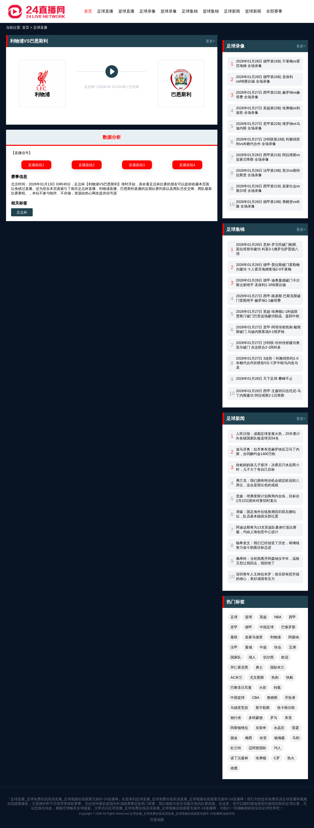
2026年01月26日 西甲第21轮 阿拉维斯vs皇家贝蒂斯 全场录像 (268, 157)
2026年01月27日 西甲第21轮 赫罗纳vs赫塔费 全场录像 (268, 94)
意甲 (234, 627)
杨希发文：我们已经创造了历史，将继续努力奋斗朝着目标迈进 (267, 545)
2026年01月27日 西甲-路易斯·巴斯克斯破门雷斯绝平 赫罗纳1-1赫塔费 (268, 298)
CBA (255, 698)
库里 (288, 718)
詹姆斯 (272, 698)
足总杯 (22, 212)
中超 (263, 647)
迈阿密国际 (257, 748)
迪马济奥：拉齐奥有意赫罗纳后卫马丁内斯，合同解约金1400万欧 (267, 451)
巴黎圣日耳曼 (241, 687)
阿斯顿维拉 (239, 728)
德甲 (248, 627)
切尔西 (268, 657)
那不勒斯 (263, 708)
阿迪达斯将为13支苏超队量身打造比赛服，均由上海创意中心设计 (266, 529)
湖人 (252, 657)
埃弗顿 (261, 758)
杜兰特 (235, 748)
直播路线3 (137, 165)
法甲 (234, 647)
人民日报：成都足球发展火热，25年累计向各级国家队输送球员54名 (268, 436)
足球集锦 (190, 11)
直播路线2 (86, 165)
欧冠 (284, 657)
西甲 (292, 617)
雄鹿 (234, 768)
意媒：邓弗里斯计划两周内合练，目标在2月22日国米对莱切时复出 (267, 498)
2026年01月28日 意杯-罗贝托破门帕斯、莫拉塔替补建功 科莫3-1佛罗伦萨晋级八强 (268, 249)
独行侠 (235, 718)
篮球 (248, 617)
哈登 (263, 738)
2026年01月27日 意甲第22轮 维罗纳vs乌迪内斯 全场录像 (268, 126)
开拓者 (290, 698)
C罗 (277, 758)
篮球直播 (126, 11)
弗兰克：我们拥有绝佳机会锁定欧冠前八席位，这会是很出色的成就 (267, 482)
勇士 (259, 667)
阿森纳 (293, 637)
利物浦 (275, 637)
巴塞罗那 (288, 627)
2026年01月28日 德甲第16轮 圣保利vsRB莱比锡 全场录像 (264, 79)
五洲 (292, 647)
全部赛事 (274, 11)
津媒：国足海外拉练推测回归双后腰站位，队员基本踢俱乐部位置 (266, 514)
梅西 (248, 738)
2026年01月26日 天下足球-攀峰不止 (264, 378)
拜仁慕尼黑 (239, 667)
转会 (277, 647)
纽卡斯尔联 (286, 708)
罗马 (273, 718)
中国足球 (267, 627)
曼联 (234, 637)
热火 (290, 758)
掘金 (234, 738)
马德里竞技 (239, 708)
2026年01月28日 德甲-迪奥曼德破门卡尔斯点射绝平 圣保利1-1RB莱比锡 (268, 282)
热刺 (275, 677)
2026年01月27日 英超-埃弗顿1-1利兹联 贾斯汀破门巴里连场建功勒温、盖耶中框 (267, 313)
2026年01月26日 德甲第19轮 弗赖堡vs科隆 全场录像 (268, 204)
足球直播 (105, 11)
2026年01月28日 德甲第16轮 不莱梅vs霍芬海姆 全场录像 (268, 63)
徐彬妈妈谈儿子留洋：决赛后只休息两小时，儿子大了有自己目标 (267, 467)
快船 (289, 677)
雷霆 (295, 728)
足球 (234, 617)
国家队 (235, 657)
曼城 (248, 647)
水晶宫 (279, 728)
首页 (88, 11)
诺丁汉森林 (239, 758)
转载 (277, 687)
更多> (210, 41)
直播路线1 (36, 165)
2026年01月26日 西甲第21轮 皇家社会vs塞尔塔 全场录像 (268, 188)
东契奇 (261, 728)
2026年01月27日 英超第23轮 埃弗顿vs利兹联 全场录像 (268, 110)
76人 (277, 748)
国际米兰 (277, 667)
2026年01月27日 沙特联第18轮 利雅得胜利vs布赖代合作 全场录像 (268, 141)
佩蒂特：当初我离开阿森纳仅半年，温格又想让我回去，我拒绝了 (267, 561)
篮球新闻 (253, 11)
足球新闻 (232, 11)
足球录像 (147, 11)
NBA (278, 617)
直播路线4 (187, 165)
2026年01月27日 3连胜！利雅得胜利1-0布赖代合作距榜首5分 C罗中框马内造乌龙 (267, 362)
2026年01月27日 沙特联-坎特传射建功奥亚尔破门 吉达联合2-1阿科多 (268, 345)
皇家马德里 (254, 637)
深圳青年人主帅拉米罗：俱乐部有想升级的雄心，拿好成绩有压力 (267, 576)
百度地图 (157, 820)
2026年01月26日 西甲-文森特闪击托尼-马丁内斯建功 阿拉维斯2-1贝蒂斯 (268, 393)
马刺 (295, 738)
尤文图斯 (257, 677)
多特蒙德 (256, 718)
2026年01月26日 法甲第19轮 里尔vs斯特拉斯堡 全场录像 (268, 172)
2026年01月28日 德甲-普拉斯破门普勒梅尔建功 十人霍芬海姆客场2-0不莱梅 (268, 267)
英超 (263, 617)
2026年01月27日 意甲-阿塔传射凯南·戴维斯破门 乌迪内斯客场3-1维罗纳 (268, 329)
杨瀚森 (279, 738)
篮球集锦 (211, 11)
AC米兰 (236, 677)
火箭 (262, 687)
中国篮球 (237, 698)
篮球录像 (169, 11)
